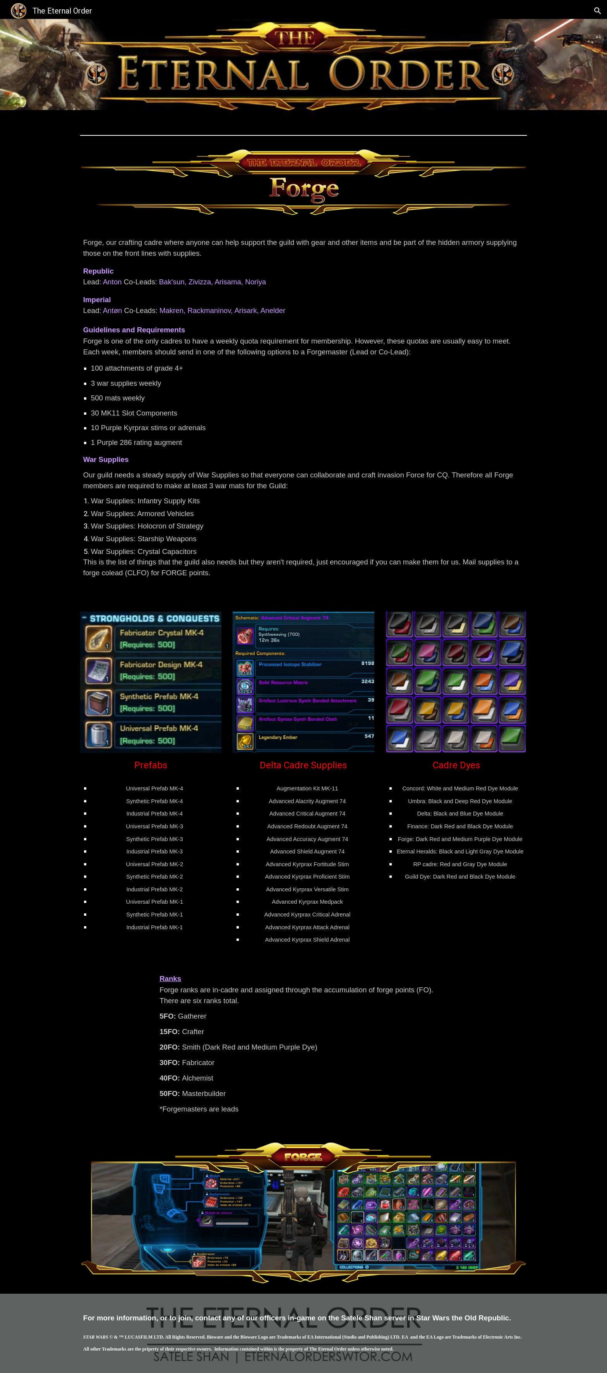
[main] (303, 413)
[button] (597, 11)
